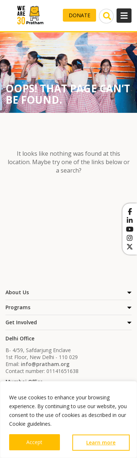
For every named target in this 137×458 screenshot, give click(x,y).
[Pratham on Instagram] (129, 237)
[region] (68, 419)
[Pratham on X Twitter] (129, 246)
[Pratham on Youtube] (129, 229)
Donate (79, 15)
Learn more (100, 442)
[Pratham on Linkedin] (129, 220)
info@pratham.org (45, 364)
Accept (34, 442)
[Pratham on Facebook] (129, 211)
